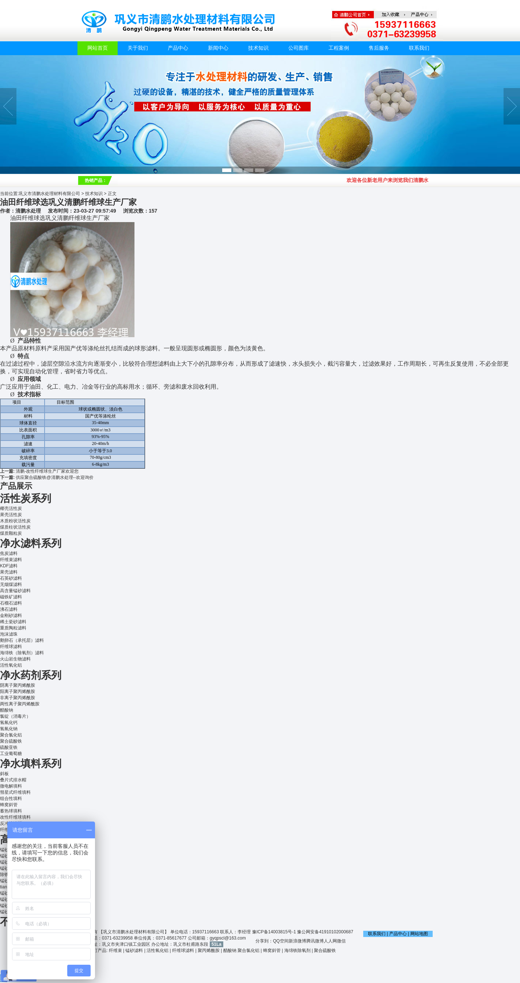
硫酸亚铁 (9, 747)
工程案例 (339, 48)
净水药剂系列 (30, 675)
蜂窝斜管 (9, 804)
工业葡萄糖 (11, 753)
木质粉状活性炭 (15, 520)
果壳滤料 (9, 572)
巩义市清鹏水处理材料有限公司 (49, 193)
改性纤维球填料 (15, 817)
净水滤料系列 (30, 543)
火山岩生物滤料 (15, 659)
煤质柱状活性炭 (15, 527)
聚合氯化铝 (11, 735)
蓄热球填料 (11, 811)
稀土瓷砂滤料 (13, 621)
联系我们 (419, 48)
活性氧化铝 (11, 665)
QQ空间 (281, 941)
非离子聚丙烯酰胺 (17, 697)
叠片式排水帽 (13, 779)
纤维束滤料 (11, 559)
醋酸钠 (6, 710)
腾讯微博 (315, 941)
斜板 (4, 773)
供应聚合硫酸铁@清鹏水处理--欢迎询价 (54, 477)
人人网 (330, 941)
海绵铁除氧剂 (297, 950)
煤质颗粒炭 (11, 533)
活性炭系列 (25, 498)
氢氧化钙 (9, 722)
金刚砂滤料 (11, 615)
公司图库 (298, 48)
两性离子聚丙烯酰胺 (19, 703)
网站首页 (97, 48)
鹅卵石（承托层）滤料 (22, 640)
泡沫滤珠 (9, 634)
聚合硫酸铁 (11, 741)
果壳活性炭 (11, 514)
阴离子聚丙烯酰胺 (17, 685)
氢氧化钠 (9, 728)
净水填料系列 (30, 763)
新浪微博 (297, 941)
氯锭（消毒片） (15, 716)
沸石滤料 (9, 609)
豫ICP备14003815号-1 (274, 931)
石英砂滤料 (11, 578)
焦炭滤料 (9, 553)
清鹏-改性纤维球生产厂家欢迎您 (47, 471)
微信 (341, 941)
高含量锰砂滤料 (15, 590)
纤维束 (115, 950)
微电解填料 (11, 786)
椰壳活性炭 (11, 508)
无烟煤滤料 (11, 584)
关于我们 (138, 48)
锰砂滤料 (134, 950)
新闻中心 (218, 48)
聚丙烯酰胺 (209, 950)
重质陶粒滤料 (13, 627)
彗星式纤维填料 (15, 792)
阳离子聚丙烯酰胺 (17, 691)
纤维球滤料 (11, 646)
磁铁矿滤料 (11, 596)
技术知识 (258, 48)
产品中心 (178, 48)
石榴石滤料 (11, 603)
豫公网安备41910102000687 (325, 931)
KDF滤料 (9, 565)
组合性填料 (11, 798)
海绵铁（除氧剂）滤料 (22, 652)
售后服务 (379, 48)
